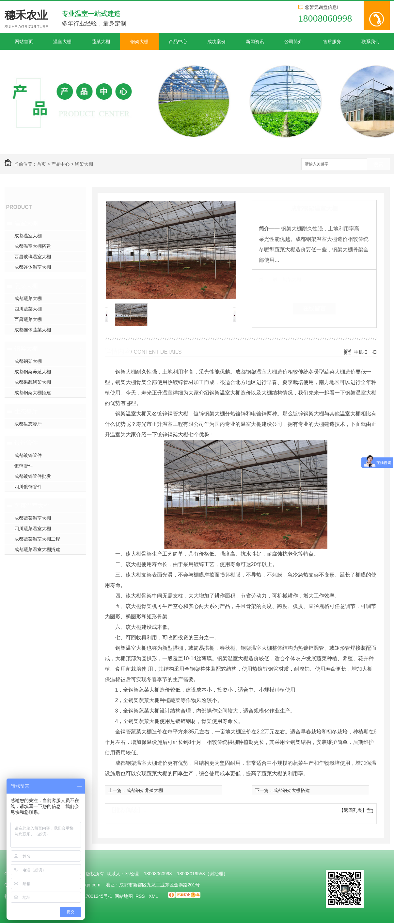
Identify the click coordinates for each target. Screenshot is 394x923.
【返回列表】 (353, 810)
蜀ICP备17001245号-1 (89, 896)
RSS (140, 896)
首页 (41, 164)
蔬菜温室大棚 (32, 505)
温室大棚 (62, 41)
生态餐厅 (26, 411)
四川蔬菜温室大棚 (32, 528)
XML (154, 896)
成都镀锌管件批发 (32, 476)
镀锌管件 (26, 443)
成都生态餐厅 (28, 424)
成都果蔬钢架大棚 (32, 382)
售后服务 (332, 41)
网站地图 (124, 896)
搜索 (378, 164)
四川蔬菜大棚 (28, 308)
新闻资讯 (255, 41)
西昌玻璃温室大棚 (32, 256)
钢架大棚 (139, 41)
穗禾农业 (26, 15)
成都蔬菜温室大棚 (32, 518)
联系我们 (370, 41)
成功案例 (216, 41)
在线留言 (314, 308)
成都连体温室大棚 (32, 267)
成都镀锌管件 (28, 455)
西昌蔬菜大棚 (28, 319)
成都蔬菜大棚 (28, 298)
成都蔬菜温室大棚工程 (37, 539)
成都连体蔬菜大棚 (32, 329)
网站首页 (24, 41)
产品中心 (178, 41)
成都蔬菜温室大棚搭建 (37, 549)
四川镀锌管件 (28, 486)
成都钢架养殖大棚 (32, 371)
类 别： (270, 279)
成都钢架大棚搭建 (32, 392)
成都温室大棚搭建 (32, 246)
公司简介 (293, 41)
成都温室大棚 (28, 235)
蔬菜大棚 (101, 41)
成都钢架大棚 (28, 361)
